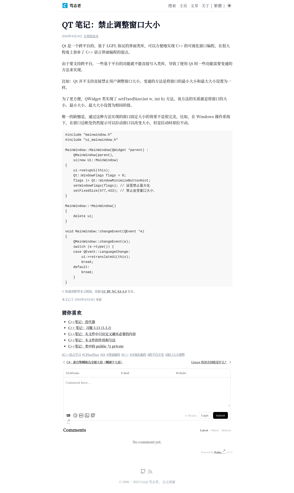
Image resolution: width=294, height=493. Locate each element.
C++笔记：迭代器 (81, 321)
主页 (183, 5)
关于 (205, 5)
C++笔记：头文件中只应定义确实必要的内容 (102, 333)
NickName (72, 373)
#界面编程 (113, 354)
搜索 (172, 5)
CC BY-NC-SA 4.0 (114, 291)
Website (181, 373)
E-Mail (125, 373)
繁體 (218, 5)
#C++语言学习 (71, 354)
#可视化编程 (138, 354)
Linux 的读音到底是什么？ (211, 362)
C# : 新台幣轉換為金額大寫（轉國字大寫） (92, 362)
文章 (194, 5)
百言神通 (168, 481)
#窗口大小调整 (175, 354)
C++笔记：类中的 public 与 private (96, 346)
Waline (218, 452)
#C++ (125, 354)
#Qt (102, 354)
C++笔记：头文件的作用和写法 (91, 339)
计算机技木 (91, 36)
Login (204, 415)
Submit (220, 415)
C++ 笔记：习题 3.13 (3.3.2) (89, 327)
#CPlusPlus (90, 354)
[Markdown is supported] (69, 415)
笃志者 (71, 5)
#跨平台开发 (155, 354)
